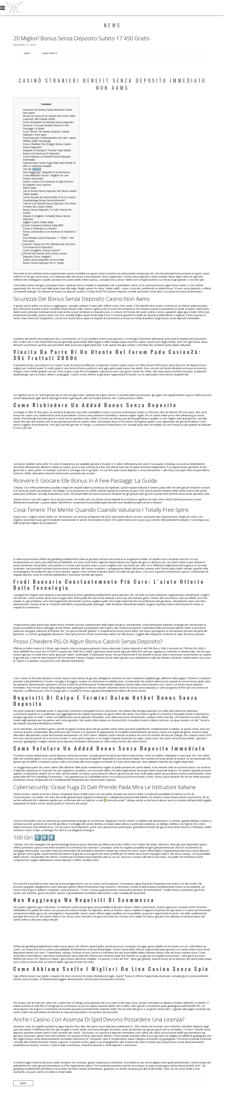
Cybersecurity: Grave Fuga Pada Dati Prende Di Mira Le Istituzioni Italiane (49, 164)
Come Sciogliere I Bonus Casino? (41, 250)
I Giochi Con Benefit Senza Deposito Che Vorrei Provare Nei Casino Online (49, 205)
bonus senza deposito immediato (180, 318)
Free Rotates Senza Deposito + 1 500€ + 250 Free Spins (48, 239)
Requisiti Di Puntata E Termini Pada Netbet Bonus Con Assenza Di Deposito (47, 152)
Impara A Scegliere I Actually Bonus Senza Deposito (46, 217)
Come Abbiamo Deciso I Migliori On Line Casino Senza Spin (46, 177)
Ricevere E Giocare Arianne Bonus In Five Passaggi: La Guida (46, 127)
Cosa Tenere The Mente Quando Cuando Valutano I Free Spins (46, 133)
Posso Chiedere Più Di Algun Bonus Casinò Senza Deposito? (47, 145)
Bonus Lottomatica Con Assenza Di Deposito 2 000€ (49, 233)
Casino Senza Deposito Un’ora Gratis (43, 259)
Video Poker (29, 187)
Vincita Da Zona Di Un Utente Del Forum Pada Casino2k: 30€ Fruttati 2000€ (49, 117)
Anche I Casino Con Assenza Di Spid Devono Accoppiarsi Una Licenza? (48, 183)
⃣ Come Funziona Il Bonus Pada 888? (43, 225)
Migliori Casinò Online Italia (38, 222)
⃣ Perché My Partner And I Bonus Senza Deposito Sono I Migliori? (44, 255)
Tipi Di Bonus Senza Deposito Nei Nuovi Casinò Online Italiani (50, 192)
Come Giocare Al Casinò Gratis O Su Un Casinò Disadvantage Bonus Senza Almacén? (49, 199)
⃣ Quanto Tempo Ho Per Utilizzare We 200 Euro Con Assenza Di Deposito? (49, 245)
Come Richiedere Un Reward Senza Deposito (48, 122)
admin (27, 53)
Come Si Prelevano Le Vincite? (40, 228)
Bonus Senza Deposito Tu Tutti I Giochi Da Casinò (47, 211)
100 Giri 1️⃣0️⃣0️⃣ (32, 169)
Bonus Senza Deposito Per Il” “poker (43, 262)
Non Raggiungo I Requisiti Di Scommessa (46, 172)
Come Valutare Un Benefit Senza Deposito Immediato (47, 158)
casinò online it (49, 53)
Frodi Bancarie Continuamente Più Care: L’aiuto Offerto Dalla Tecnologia (49, 139)
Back (23, 1083)
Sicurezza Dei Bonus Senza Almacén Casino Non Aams (47, 111)
